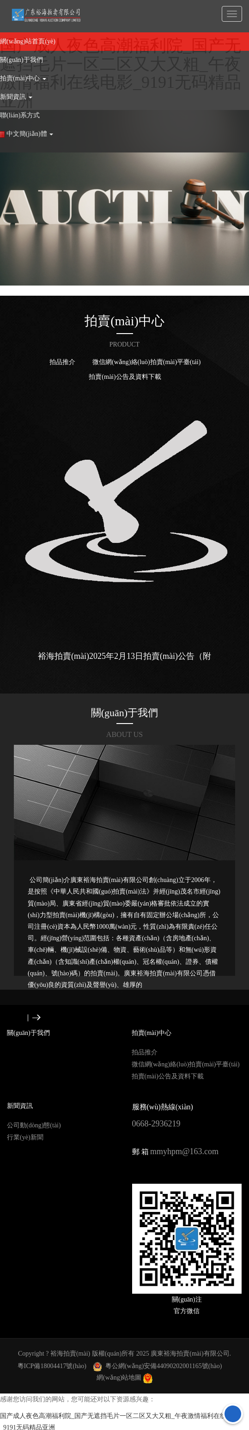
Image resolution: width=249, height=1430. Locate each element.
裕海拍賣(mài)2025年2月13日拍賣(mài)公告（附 (124, 656)
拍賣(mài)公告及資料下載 (125, 376)
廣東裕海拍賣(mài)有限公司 (190, 1353)
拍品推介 (62, 362)
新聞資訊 (20, 1105)
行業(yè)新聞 (25, 1137)
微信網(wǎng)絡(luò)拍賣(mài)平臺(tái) (146, 362)
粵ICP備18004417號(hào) (52, 1366)
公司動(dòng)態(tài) (34, 1125)
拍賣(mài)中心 (124, 321)
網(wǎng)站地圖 (119, 1377)
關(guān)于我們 (124, 712)
